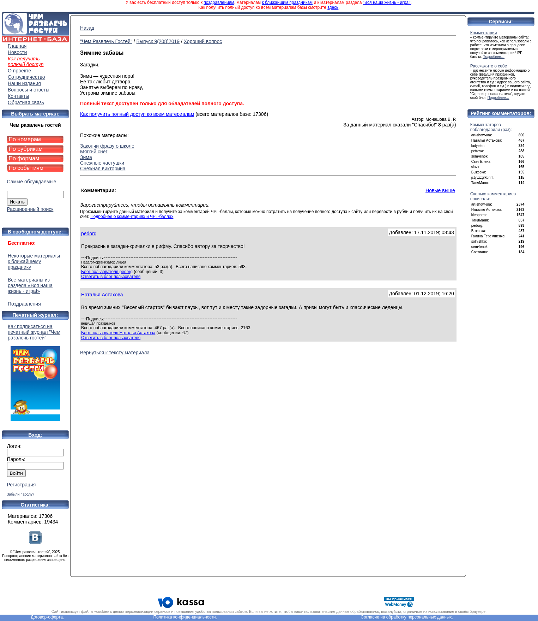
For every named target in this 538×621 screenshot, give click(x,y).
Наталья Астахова (102, 294)
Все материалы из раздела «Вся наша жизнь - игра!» (30, 285)
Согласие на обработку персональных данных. (407, 617)
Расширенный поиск (30, 209)
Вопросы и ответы (28, 90)
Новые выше (440, 190)
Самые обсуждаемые (31, 181)
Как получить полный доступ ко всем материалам (137, 114)
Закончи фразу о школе (107, 146)
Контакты (18, 96)
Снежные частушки (102, 163)
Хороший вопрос (203, 41)
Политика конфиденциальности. (185, 617)
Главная (17, 46)
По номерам (25, 139)
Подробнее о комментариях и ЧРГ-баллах (131, 216)
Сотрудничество (26, 77)
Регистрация (21, 484)
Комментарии (483, 32)
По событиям (26, 168)
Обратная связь (26, 102)
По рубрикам (26, 149)
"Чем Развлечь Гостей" (106, 41)
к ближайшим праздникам (287, 2)
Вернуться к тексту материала (115, 352)
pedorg (89, 233)
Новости (17, 52)
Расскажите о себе (488, 66)
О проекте (19, 70)
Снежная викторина (103, 168)
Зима (86, 157)
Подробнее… (493, 57)
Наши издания (24, 83)
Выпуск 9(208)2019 (158, 41)
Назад (87, 28)
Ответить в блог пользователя (110, 276)
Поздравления (24, 304)
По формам (24, 158)
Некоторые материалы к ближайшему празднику (34, 261)
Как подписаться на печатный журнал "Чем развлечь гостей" (35, 372)
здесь (332, 7)
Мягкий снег (94, 151)
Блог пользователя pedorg (107, 271)
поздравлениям (219, 2)
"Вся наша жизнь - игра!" (387, 2)
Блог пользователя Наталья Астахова (118, 332)
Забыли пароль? (20, 494)
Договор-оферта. (47, 617)
